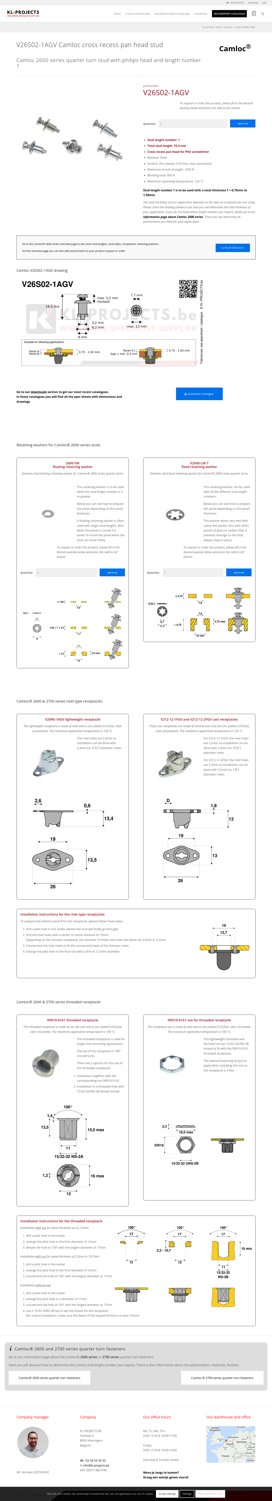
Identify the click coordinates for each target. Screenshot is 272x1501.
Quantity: (149, 123)
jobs (265, 2)
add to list (243, 123)
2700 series (110, 1357)
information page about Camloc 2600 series (173, 217)
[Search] (263, 13)
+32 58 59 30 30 (95, 1461)
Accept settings (167, 1493)
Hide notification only (210, 1493)
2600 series (88, 1357)
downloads (253, 2)
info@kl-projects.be (96, 1465)
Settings (186, 1493)
